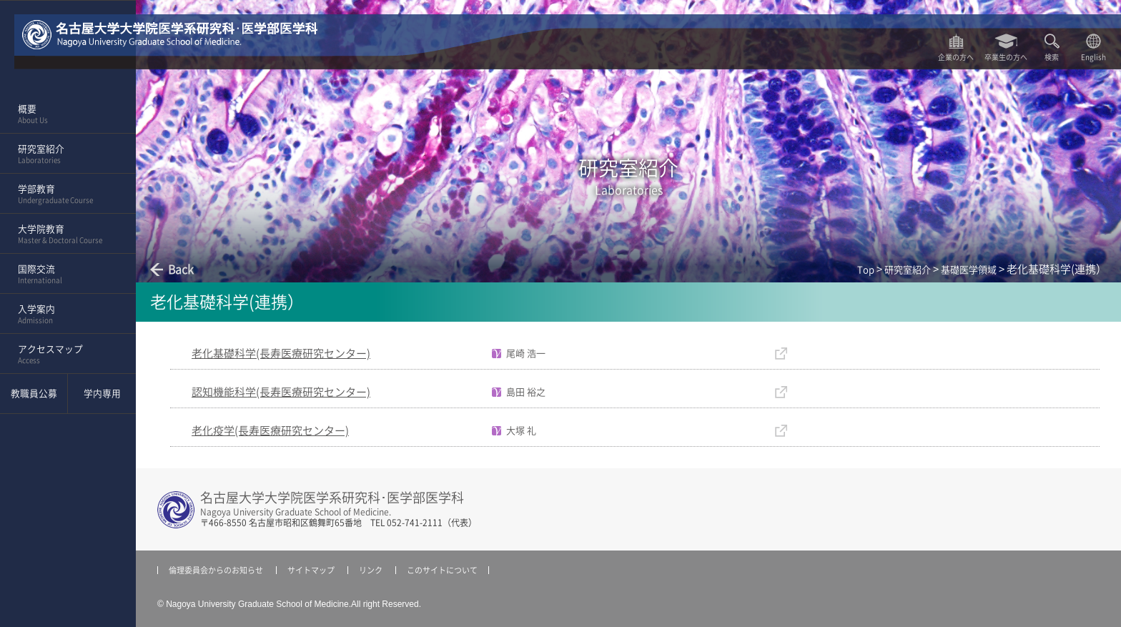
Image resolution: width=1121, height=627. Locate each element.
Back (181, 269)
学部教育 (63, 194)
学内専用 (102, 393)
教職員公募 (34, 393)
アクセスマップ (63, 355)
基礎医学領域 (969, 270)
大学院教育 (63, 234)
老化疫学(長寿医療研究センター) (270, 430)
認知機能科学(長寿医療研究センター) (281, 392)
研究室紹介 (63, 154)
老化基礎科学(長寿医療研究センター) (281, 353)
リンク (370, 570)
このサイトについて (442, 570)
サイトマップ (311, 570)
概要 (63, 114)
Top (865, 270)
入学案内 (63, 315)
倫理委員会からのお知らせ (216, 570)
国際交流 (63, 275)
